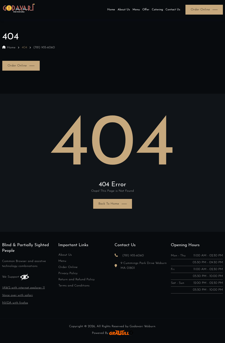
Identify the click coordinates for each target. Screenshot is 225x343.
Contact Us (173, 9)
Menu (136, 9)
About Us (124, 9)
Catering (157, 9)
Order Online (68, 267)
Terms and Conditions (73, 285)
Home (111, 9)
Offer (145, 9)
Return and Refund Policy (76, 279)
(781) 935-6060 (44, 47)
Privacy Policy (68, 273)
